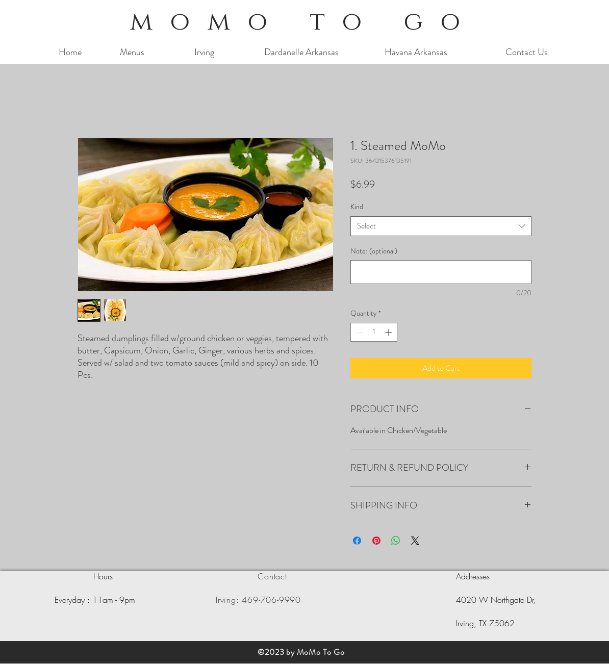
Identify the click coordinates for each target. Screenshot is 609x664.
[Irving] (204, 52)
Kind (356, 206)
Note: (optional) (373, 251)
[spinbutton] (374, 332)
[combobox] (440, 226)
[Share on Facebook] (357, 540)
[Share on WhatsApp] (396, 540)
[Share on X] (415, 540)
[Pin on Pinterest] (376, 540)
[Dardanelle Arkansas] (301, 52)
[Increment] (389, 332)
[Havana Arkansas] (416, 52)
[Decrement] (358, 332)
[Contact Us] (526, 52)
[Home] (70, 52)
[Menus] (131, 52)
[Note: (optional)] (441, 272)
